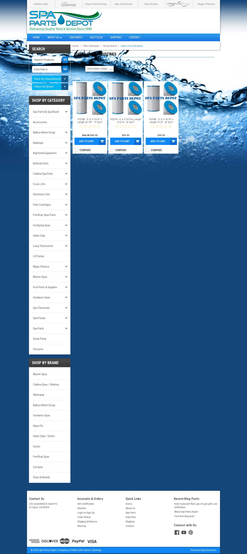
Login (80, 512)
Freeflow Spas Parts (44, 215)
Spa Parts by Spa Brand (46, 112)
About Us (54, 37)
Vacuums (38, 349)
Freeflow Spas (41, 456)
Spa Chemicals (124, 4)
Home (36, 37)
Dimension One (41, 194)
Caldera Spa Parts (43, 173)
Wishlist (81, 508)
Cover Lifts (39, 184)
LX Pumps (38, 256)
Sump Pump (39, 338)
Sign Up (90, 512)
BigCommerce (208, 550)
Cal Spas (38, 467)
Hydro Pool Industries (132, 46)
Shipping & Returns (87, 521)
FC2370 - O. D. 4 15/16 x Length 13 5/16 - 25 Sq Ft (125, 121)
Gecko (36, 446)
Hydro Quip (39, 235)
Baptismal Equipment (45, 153)
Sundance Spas (41, 297)
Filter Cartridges (42, 204)
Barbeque (38, 143)
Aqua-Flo (38, 426)
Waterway (38, 395)
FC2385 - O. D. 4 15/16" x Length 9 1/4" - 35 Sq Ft (161, 121)
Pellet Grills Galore (81, 550)
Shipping (115, 37)
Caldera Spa (41, 4)
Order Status (84, 517)
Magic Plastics (206, 4)
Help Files (96, 37)
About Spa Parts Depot (186, 511)
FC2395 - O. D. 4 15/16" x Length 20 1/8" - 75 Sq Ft (90, 121)
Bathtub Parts (40, 163)
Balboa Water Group (44, 132)
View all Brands (41, 477)
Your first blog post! (184, 516)
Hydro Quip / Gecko (44, 436)
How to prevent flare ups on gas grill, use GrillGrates (195, 506)
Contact (134, 37)
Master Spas (40, 277)
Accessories (40, 122)
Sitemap (81, 526)
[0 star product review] (90, 128)
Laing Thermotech (43, 246)
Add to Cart (86, 141)
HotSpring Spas (41, 225)
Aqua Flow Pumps (96, 4)
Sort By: (78, 68)
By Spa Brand (110, 46)
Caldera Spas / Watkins (46, 384)
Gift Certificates (85, 504)
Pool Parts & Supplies (45, 287)
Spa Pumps (151, 4)
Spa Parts (76, 37)
